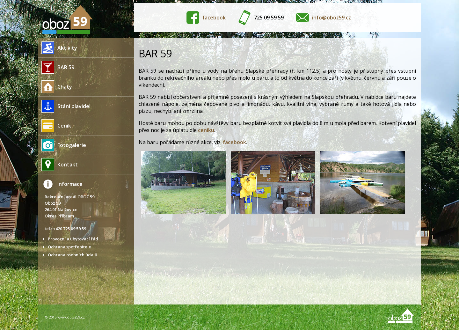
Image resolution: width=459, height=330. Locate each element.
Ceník (54, 125)
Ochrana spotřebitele (69, 247)
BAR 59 (56, 67)
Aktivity (57, 47)
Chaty (55, 86)
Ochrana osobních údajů (72, 255)
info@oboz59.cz (331, 17)
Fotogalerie (62, 145)
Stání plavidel (64, 106)
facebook (214, 17)
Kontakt (58, 164)
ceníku (206, 130)
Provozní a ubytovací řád (73, 239)
